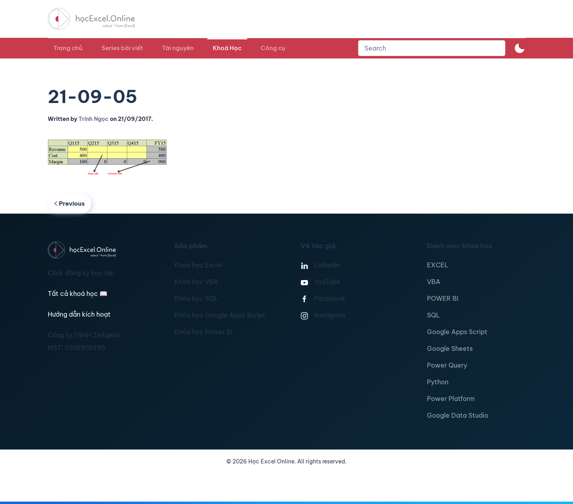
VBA (433, 282)
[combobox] (431, 48)
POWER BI (442, 298)
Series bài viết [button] (122, 48)
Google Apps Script (457, 332)
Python (437, 382)
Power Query (447, 365)
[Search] (431, 48)
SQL (433, 315)
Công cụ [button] (273, 48)
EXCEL (437, 265)
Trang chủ (67, 48)
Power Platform (451, 399)
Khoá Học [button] (227, 48)
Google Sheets (450, 348)
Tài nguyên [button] (178, 48)
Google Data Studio (457, 415)
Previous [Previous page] (69, 203)
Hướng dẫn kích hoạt (79, 314)
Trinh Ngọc (93, 119)
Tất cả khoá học (77, 294)
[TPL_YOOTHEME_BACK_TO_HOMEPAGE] (99, 19)
